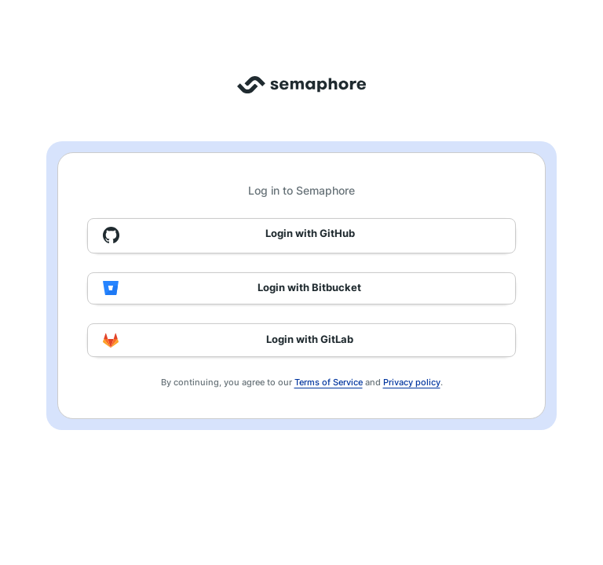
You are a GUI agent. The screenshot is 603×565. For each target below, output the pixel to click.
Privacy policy (411, 382)
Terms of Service (328, 382)
